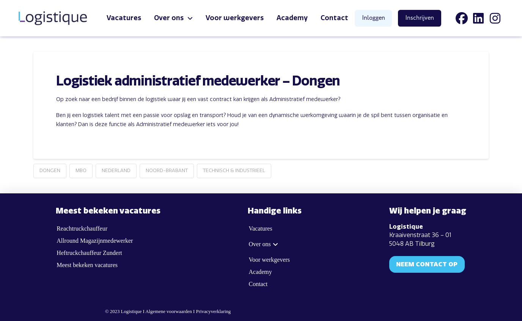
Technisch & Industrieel (234, 170)
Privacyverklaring (213, 311)
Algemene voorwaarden (168, 311)
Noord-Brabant (167, 170)
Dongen (49, 170)
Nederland (116, 170)
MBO (80, 170)
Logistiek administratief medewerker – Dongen (198, 81)
